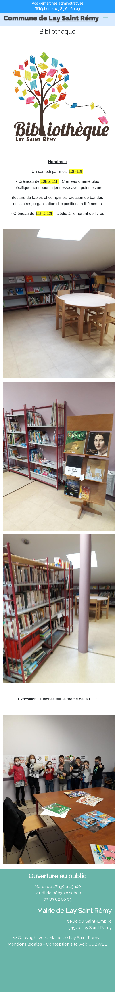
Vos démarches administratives (57, 3)
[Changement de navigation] (105, 19)
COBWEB (97, 944)
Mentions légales (25, 944)
